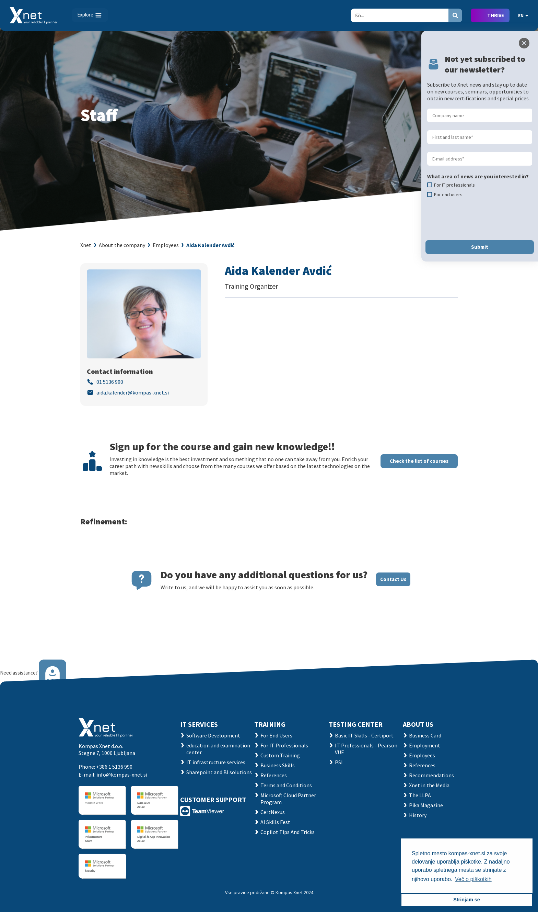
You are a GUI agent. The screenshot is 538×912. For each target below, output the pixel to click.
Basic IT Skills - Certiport (364, 735)
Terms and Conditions (286, 785)
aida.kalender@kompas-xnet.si (132, 392)
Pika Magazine (426, 805)
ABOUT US (418, 724)
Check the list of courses (419, 461)
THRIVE (495, 15)
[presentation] (479, 218)
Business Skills (277, 765)
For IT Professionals (284, 745)
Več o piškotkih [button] (473, 879)
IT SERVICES (199, 724)
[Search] (399, 15)
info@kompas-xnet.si (121, 774)
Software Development (213, 735)
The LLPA (420, 795)
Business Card (425, 735)
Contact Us (393, 579)
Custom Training (280, 755)
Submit (479, 247)
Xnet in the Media (429, 785)
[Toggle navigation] (90, 15)
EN (523, 15)
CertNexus (272, 812)
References (273, 775)
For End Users (276, 735)
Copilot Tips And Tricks (287, 831)
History (417, 815)
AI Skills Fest (275, 822)
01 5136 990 (109, 381)
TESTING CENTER (356, 724)
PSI (339, 762)
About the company (122, 245)
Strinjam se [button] (466, 899)
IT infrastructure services (215, 762)
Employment (424, 745)
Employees (166, 245)
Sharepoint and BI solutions (219, 772)
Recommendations (431, 775)
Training (269, 724)
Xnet (85, 245)
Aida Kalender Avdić (210, 245)
